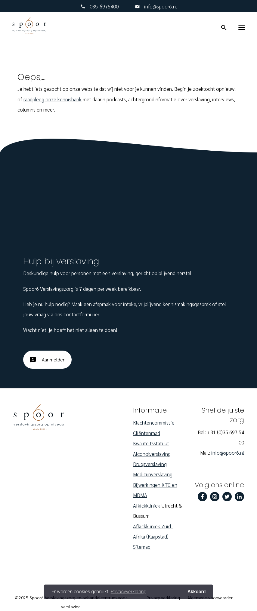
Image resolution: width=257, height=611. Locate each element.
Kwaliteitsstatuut (151, 443)
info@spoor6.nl (160, 6)
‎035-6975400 (104, 6)
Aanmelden (47, 362)
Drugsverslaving (150, 464)
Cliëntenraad (146, 433)
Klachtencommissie (154, 422)
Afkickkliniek (146, 505)
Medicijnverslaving (152, 474)
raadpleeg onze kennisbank (52, 99)
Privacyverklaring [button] (129, 591)
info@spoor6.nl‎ (227, 452)
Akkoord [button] (196, 591)
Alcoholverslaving (152, 453)
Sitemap (141, 546)
